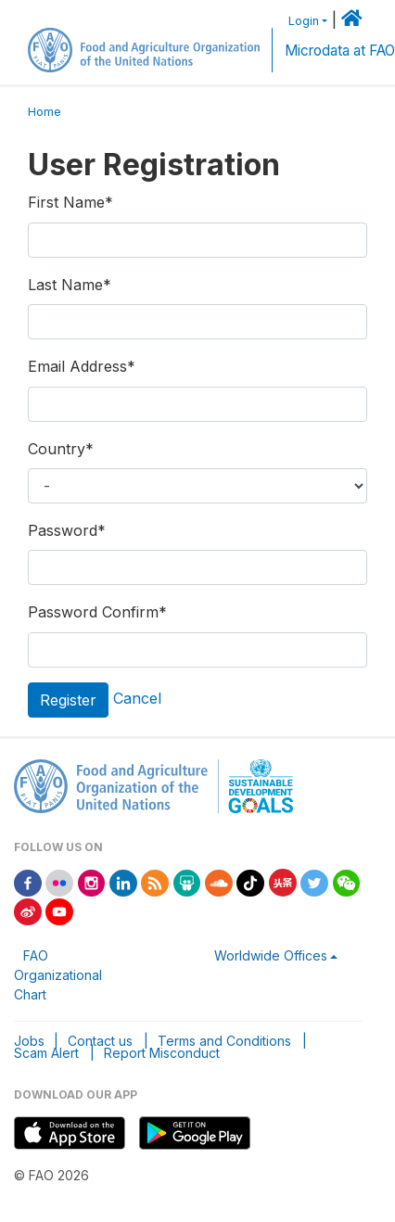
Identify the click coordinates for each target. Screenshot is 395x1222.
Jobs (29, 1041)
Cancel (137, 698)
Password (67, 530)
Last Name (69, 284)
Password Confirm (97, 612)
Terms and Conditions (224, 1041)
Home (44, 112)
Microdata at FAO (340, 50)
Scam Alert (46, 1053)
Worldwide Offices (270, 955)
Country (61, 448)
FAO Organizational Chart (58, 975)
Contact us (100, 1041)
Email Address (81, 366)
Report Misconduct (162, 1053)
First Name (70, 202)
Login (303, 21)
